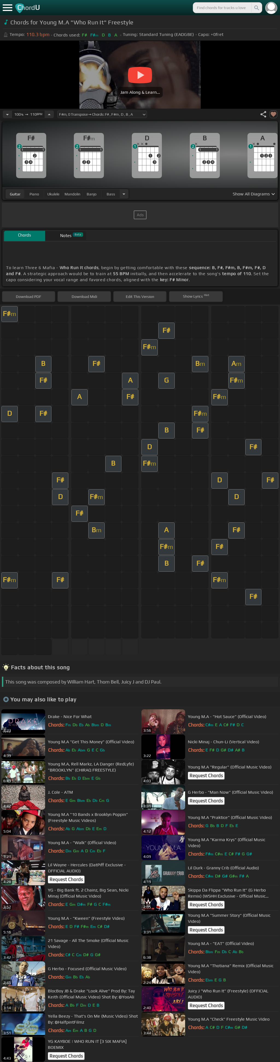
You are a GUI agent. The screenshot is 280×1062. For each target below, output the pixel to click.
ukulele (53, 194)
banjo (92, 194)
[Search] (256, 7)
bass (111, 194)
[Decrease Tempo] (7, 114)
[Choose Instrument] (124, 194)
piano (34, 194)
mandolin (72, 194)
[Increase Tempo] (49, 114)
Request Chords (206, 775)
